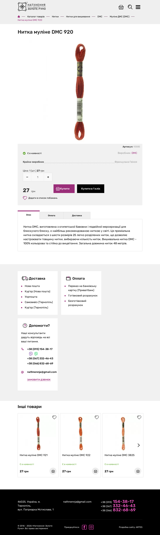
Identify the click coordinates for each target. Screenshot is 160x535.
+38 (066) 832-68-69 (40, 362)
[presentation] (138, 444)
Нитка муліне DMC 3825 (120, 454)
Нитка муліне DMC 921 (34, 454)
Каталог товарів (36, 16)
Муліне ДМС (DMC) (119, 16)
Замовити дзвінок (39, 378)
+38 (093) (117, 502)
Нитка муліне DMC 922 (77, 454)
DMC (99, 16)
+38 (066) (118, 510)
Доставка (77, 214)
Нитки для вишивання (78, 16)
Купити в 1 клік (91, 188)
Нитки (55, 16)
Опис (28, 213)
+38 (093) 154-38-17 (39, 347)
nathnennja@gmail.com (42, 370)
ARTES (130, 527)
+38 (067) (118, 506)
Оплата (51, 214)
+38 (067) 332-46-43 (40, 357)
